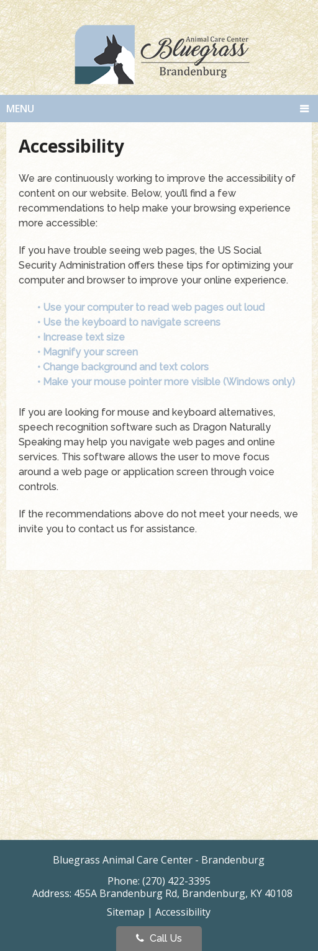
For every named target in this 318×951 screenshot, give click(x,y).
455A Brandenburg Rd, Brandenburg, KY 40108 (183, 893)
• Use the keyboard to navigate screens (130, 322)
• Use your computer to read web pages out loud (152, 307)
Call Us (159, 938)
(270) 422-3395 (176, 881)
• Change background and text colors (124, 367)
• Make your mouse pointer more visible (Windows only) (166, 382)
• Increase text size (82, 337)
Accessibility (183, 912)
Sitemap (126, 912)
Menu (20, 108)
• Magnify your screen (88, 352)
